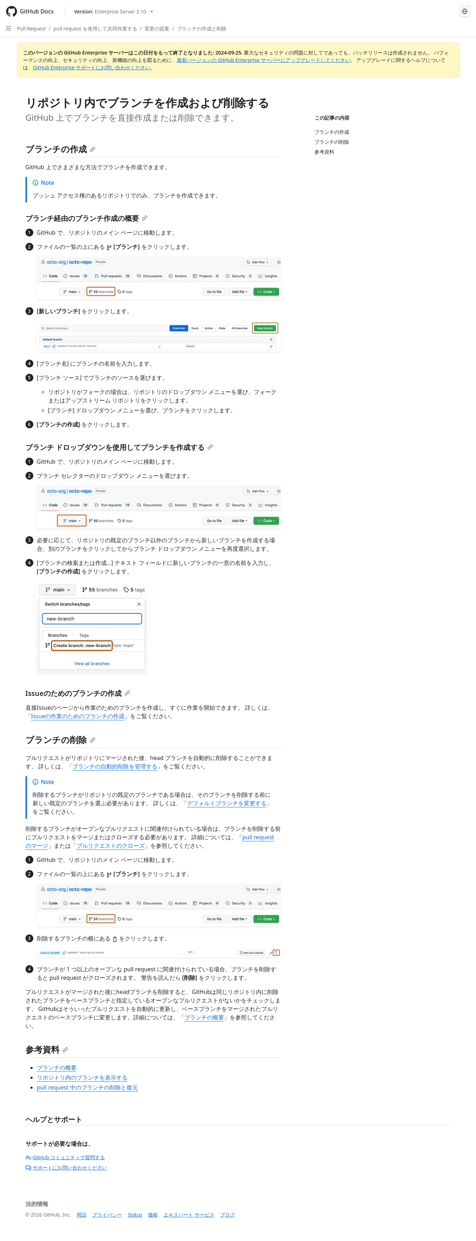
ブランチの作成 (60, 149)
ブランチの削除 (60, 739)
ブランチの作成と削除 (201, 28)
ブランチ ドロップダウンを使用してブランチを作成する (119, 447)
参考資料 (47, 1049)
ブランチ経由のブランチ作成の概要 (86, 218)
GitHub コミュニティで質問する (65, 1157)
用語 (81, 1214)
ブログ (227, 1214)
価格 (153, 1214)
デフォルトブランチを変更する (227, 803)
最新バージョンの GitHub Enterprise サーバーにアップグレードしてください (263, 60)
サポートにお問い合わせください (66, 1167)
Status (135, 1214)
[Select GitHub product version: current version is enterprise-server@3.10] (113, 11)
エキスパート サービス (188, 1214)
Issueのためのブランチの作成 (78, 693)
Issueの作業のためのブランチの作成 (78, 716)
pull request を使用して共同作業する (95, 28)
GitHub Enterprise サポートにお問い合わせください (92, 67)
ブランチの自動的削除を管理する (114, 766)
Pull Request (31, 28)
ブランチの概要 (204, 1017)
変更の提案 (157, 28)
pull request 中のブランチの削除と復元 (87, 1087)
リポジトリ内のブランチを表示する (82, 1077)
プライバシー (107, 1214)
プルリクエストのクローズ (111, 846)
